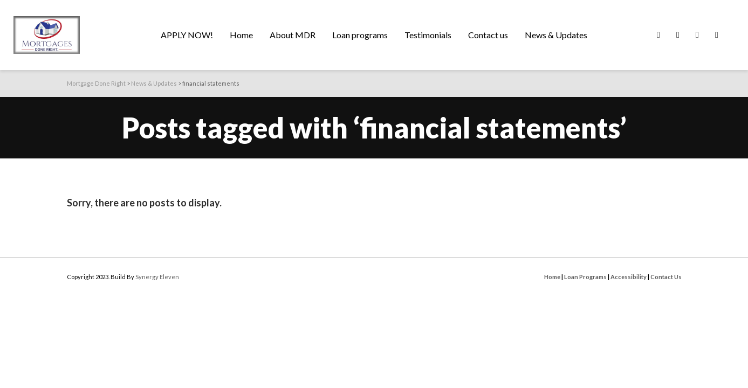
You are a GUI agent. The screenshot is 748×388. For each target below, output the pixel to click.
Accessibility (628, 276)
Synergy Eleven (157, 276)
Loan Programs (585, 276)
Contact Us (666, 276)
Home (552, 276)
